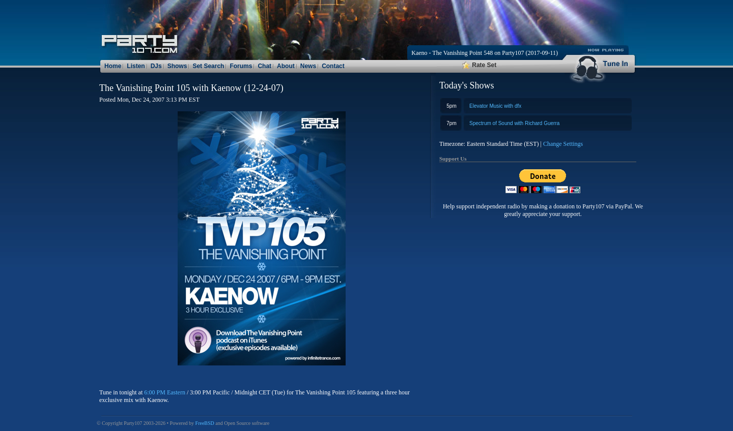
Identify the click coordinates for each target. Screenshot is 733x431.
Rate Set (479, 65)
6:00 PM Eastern (164, 392)
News (308, 66)
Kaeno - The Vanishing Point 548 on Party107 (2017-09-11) (484, 52)
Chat (264, 66)
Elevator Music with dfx (495, 106)
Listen (136, 66)
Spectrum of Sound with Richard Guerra (514, 123)
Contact (333, 66)
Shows (177, 66)
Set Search (208, 66)
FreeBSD (204, 423)
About (286, 66)
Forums (241, 66)
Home (112, 66)
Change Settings (563, 143)
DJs (156, 66)
